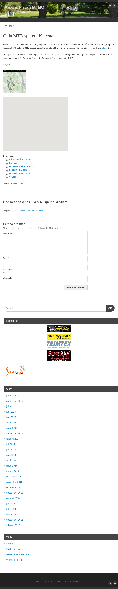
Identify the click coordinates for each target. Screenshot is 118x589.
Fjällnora (13, 163)
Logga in (10, 543)
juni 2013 (11, 509)
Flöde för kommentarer (18, 554)
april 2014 (11, 460)
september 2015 (14, 401)
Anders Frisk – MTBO (44, 581)
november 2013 (14, 482)
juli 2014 (10, 444)
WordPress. (77, 581)
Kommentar (7, 235)
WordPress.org (14, 559)
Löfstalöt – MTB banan (19, 173)
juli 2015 (10, 406)
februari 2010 (13, 525)
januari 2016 (12, 395)
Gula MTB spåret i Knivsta (22, 166)
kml (4, 64)
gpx (9, 64)
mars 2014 (11, 465)
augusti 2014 (13, 438)
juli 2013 (10, 503)
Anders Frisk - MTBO (24, 7)
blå (103, 48)
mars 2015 (11, 428)
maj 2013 (11, 514)
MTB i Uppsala (19, 183)
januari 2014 (12, 471)
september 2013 (14, 492)
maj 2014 (11, 455)
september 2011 (14, 519)
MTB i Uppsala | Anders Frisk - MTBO (28, 210)
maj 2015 (11, 417)
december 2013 (14, 476)
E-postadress (7, 270)
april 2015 (11, 422)
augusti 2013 (13, 498)
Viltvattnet (13, 177)
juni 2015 (11, 411)
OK (109, 307)
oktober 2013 (13, 487)
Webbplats (7, 278)
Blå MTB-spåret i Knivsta (20, 159)
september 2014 (14, 433)
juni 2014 (11, 449)
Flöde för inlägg (14, 549)
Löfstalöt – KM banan (19, 170)
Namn (6, 258)
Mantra (68, 581)
